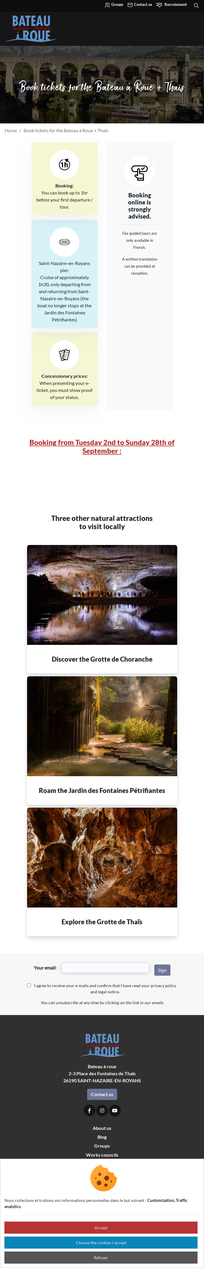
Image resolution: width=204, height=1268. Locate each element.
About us (102, 1128)
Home (11, 130)
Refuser (101, 1257)
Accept (100, 1227)
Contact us (139, 5)
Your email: (45, 967)
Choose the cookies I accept (101, 1242)
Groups (114, 5)
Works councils (102, 1155)
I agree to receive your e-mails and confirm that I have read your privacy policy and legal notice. (105, 988)
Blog (102, 1137)
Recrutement (171, 5)
